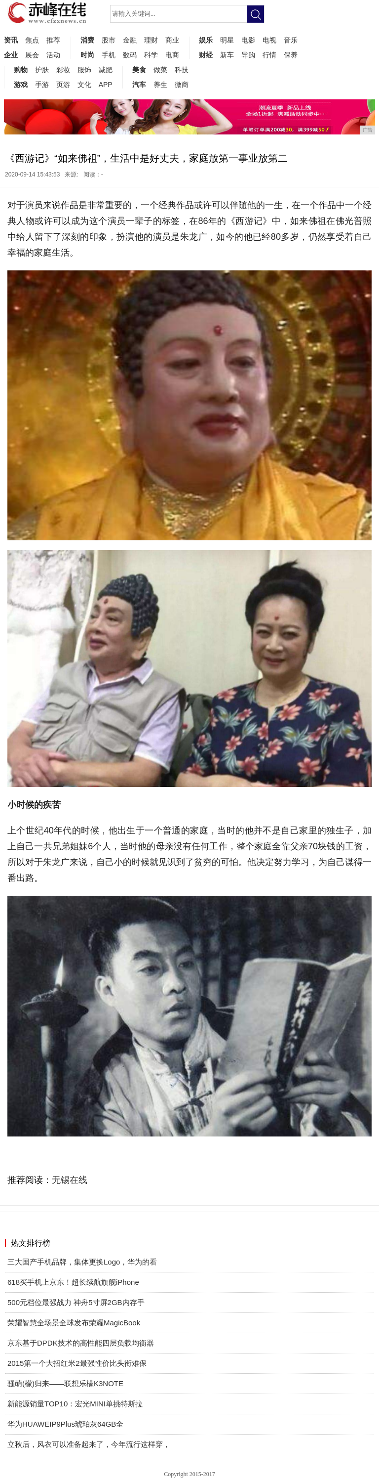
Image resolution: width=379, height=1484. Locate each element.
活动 (53, 55)
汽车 (139, 84)
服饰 (84, 70)
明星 (227, 40)
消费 (87, 40)
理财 (151, 40)
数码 (130, 55)
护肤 (42, 70)
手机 (108, 55)
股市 (108, 40)
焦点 (32, 40)
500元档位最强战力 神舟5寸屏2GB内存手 (76, 1302)
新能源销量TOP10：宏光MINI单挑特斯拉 (75, 1403)
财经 (206, 55)
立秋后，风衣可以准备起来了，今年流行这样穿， (88, 1444)
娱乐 (206, 40)
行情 (269, 55)
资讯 (11, 40)
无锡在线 (69, 1180)
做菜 (160, 70)
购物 (21, 70)
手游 (42, 84)
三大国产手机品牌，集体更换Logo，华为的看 (82, 1262)
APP (106, 84)
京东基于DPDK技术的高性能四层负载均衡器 (80, 1343)
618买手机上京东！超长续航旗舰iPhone (73, 1282)
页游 (63, 84)
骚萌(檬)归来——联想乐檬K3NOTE (65, 1383)
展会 (32, 55)
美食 (139, 70)
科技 (182, 70)
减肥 (106, 70)
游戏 (21, 84)
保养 (291, 55)
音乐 (291, 40)
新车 (227, 55)
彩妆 (63, 70)
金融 (130, 40)
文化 (84, 84)
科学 (151, 55)
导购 (248, 55)
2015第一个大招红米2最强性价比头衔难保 (77, 1363)
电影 (248, 40)
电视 (269, 40)
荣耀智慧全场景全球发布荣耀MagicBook (73, 1322)
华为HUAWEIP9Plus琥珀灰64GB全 (65, 1424)
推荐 (53, 40)
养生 (160, 84)
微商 (182, 84)
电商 (172, 55)
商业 (172, 40)
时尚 (87, 55)
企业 (11, 55)
